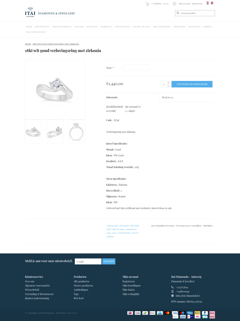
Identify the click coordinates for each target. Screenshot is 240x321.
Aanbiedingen (81, 289)
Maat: (110, 67)
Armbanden (179, 26)
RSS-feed (79, 298)
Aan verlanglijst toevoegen (162, 225)
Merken (207, 26)
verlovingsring (124, 232)
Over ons (29, 281)
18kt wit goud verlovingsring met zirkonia (56, 44)
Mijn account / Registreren (187, 3)
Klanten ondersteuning (37, 298)
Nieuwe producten (83, 285)
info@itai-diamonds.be (188, 295)
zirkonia (110, 236)
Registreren (128, 281)
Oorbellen (106, 26)
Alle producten (81, 281)
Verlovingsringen (62, 26)
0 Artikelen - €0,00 (157, 3)
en (212, 3)
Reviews (167, 97)
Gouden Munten (141, 26)
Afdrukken (207, 225)
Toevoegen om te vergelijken (189, 225)
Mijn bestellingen (131, 285)
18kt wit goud (118, 229)
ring (114, 232)
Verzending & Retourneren (39, 294)
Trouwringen (42, 26)
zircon (135, 232)
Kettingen (92, 26)
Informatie (112, 97)
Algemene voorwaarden (37, 285)
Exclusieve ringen (36, 32)
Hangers (79, 26)
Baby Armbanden (161, 26)
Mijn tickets (128, 289)
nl (207, 3)
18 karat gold (112, 225)
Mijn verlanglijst (130, 294)
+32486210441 (183, 291)
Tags (76, 294)
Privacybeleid (32, 289)
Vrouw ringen (122, 26)
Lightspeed (72, 312)
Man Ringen (194, 26)
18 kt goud (124, 225)
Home (29, 26)
